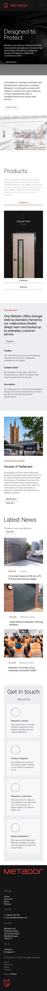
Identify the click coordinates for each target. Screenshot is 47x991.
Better (14, 974)
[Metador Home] (16, 6)
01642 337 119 (23, 700)
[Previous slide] (8, 250)
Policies (7, 904)
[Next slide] (38, 250)
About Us (8, 899)
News (6, 902)
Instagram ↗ (9, 952)
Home (6, 897)
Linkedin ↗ (8, 950)
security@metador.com (15, 918)
